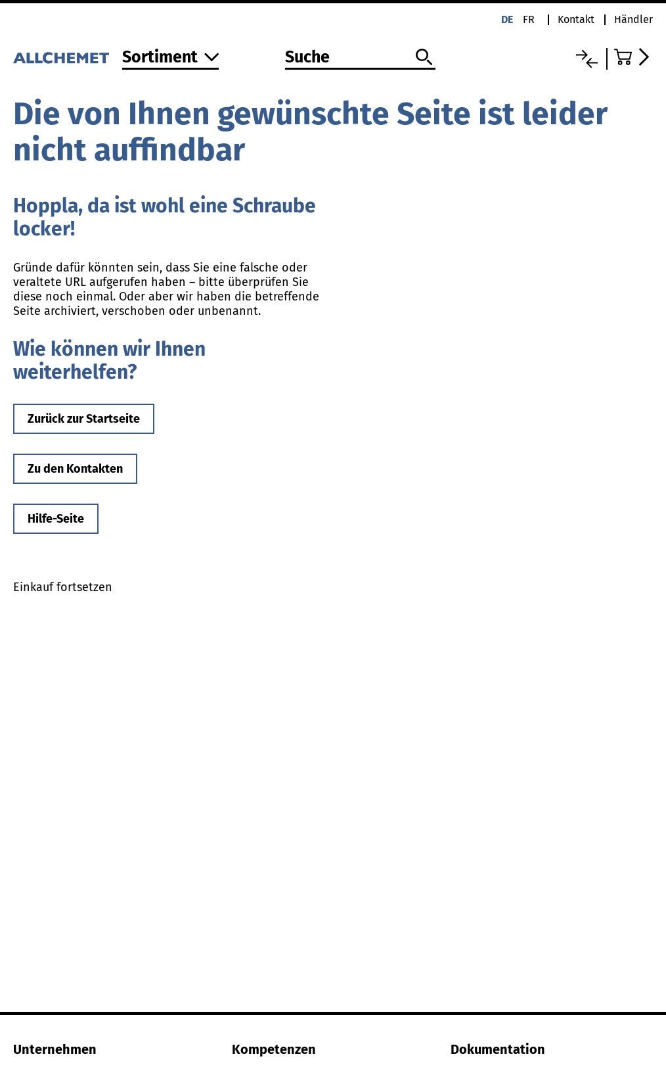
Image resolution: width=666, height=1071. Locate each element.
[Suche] (360, 58)
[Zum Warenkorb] (633, 57)
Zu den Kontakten (75, 469)
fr (529, 19)
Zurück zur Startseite (84, 419)
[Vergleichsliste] (587, 59)
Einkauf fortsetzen (62, 587)
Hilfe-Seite (56, 519)
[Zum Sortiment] (170, 58)
